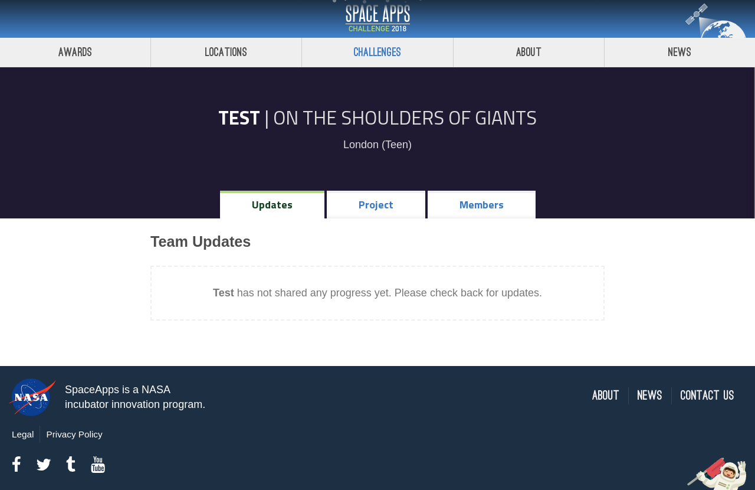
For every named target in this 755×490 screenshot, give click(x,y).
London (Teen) (377, 145)
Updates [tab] (272, 205)
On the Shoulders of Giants (405, 117)
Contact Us (707, 395)
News (650, 395)
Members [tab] (481, 205)
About (528, 52)
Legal (23, 434)
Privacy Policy (74, 434)
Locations (226, 52)
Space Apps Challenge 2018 (377, 19)
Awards (75, 52)
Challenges (377, 52)
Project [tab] (376, 205)
